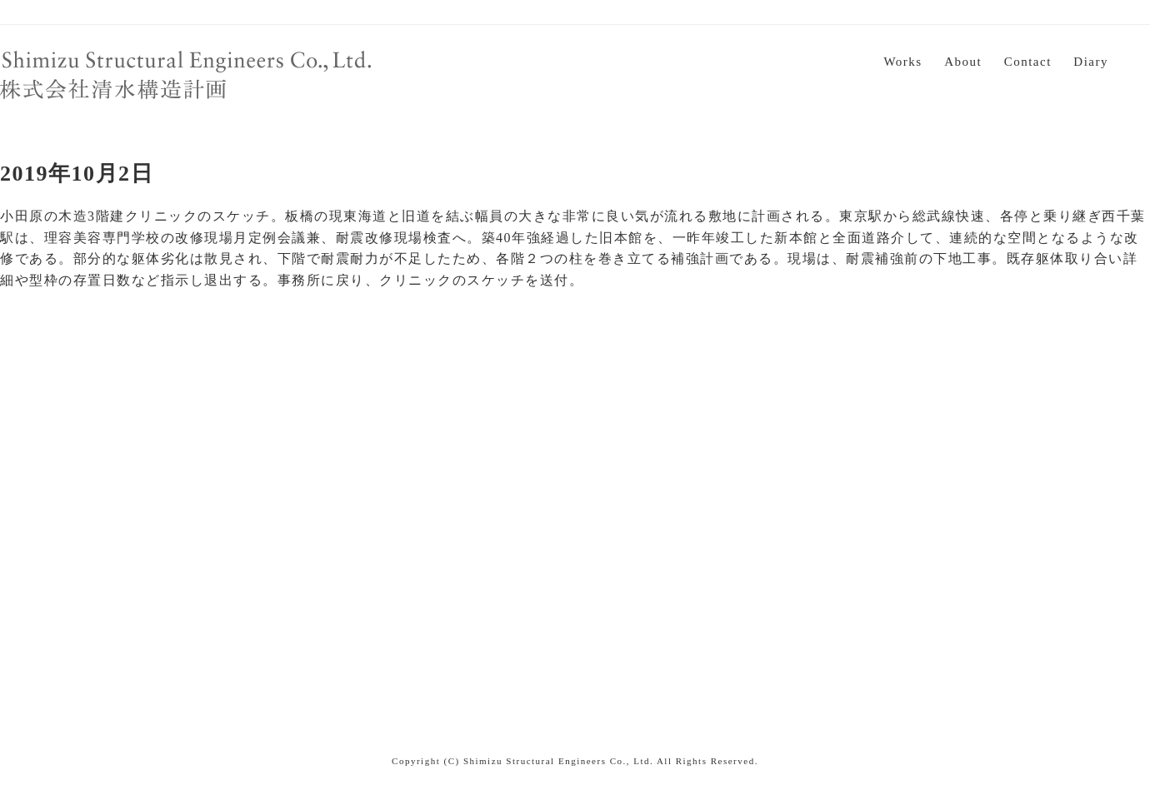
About (963, 61)
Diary (1090, 61)
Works (902, 61)
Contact (1028, 61)
